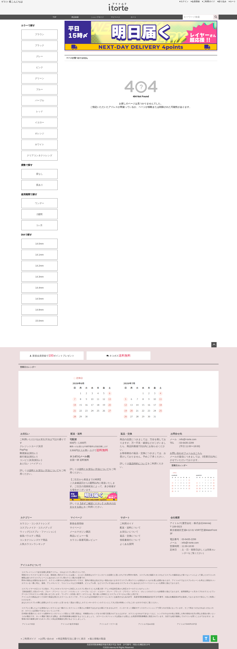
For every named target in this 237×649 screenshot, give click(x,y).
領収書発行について (130, 540)
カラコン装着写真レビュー (83, 540)
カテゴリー (26, 517)
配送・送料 (76, 433)
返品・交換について (130, 535)
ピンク (39, 67)
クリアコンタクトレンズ (39, 155)
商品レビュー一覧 (79, 535)
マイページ (76, 517)
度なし (39, 174)
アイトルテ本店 (28, 624)
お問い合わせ (47, 638)
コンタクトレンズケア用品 (33, 540)
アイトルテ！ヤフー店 (108, 624)
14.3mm (39, 276)
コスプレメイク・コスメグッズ (36, 527)
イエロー (39, 122)
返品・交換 (126, 433)
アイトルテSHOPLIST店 (187, 624)
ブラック (39, 45)
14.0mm (39, 243)
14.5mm (39, 298)
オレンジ (39, 133)
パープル (39, 100)
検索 (215, 17)
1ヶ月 (39, 225)
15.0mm (39, 320)
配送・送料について (130, 527)
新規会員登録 (77, 523)
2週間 (39, 214)
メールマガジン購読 (80, 531)
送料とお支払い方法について (44, 470)
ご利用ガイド (127, 523)
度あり (39, 185)
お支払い (25, 433)
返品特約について (138, 463)
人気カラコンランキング (32, 544)
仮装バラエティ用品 (30, 535)
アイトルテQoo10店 (146, 624)
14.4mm (39, 287)
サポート (125, 517)
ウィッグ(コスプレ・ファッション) (38, 531)
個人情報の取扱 (98, 638)
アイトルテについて (30, 565)
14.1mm (39, 254)
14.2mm (39, 265)
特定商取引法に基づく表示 (72, 638)
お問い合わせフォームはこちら (186, 453)
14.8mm (39, 309)
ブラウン (39, 34)
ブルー (39, 89)
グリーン (39, 78)
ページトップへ (214, 344)
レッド (39, 111)
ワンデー (39, 203)
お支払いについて (129, 531)
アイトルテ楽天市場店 (70, 624)
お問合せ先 (176, 433)
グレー (39, 56)
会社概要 (175, 517)
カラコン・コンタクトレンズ (35, 523)
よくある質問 (127, 544)
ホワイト (39, 144)
